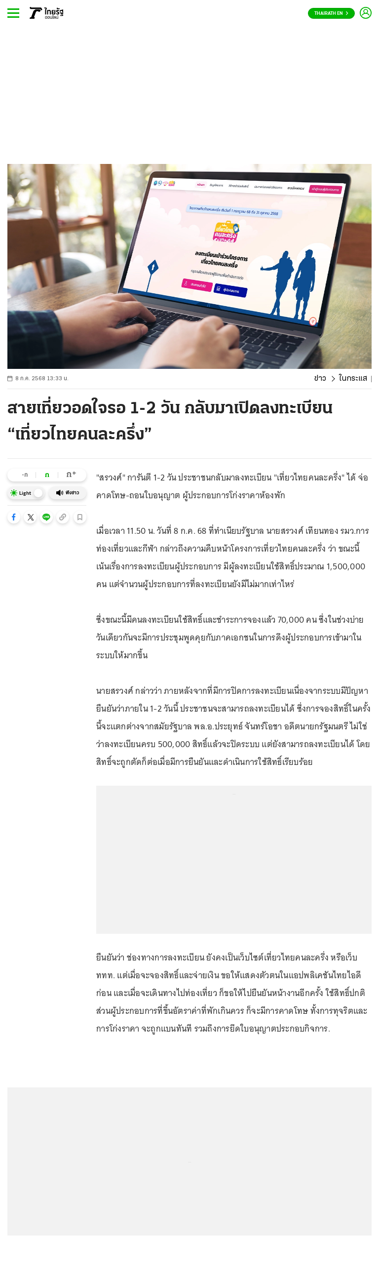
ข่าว (320, 379)
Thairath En (331, 13)
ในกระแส (353, 379)
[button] (13, 517)
